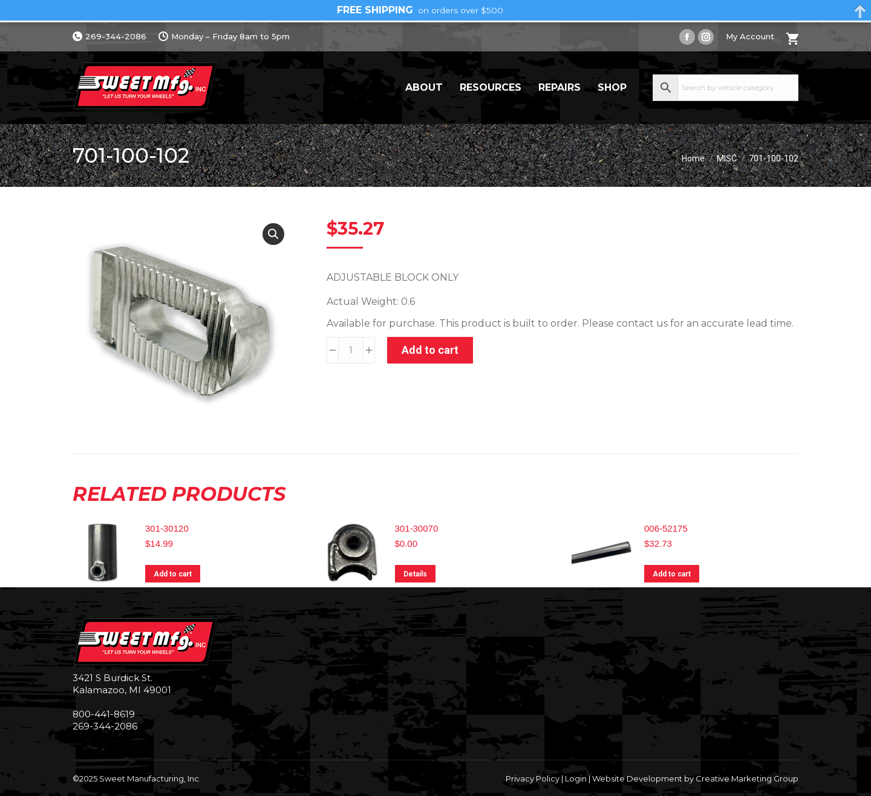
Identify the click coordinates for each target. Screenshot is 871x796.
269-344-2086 (109, 36)
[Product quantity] (351, 350)
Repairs (559, 87)
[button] (273, 234)
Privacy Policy (532, 778)
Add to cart (430, 350)
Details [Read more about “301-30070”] (415, 574)
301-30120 (167, 528)
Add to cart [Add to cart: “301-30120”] (173, 574)
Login (576, 778)
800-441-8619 (104, 714)
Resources (490, 87)
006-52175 (666, 528)
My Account (750, 36)
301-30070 (417, 528)
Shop (612, 87)
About (424, 87)
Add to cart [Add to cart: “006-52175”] (672, 574)
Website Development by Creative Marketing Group (695, 778)
